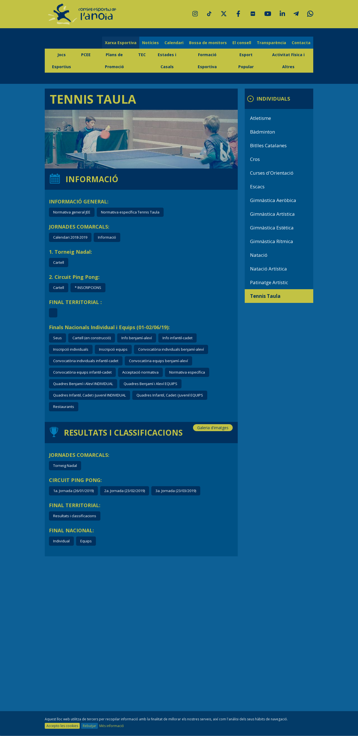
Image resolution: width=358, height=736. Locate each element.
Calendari (173, 42)
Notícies (150, 42)
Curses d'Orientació (271, 173)
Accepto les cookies (62, 725)
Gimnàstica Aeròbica (273, 200)
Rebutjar (89, 725)
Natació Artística (268, 268)
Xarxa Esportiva (120, 42)
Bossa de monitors (208, 42)
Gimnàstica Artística (272, 214)
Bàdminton (262, 132)
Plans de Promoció (114, 60)
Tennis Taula (265, 296)
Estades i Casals (167, 60)
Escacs (257, 186)
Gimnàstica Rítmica (271, 241)
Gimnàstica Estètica (272, 227)
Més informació (111, 725)
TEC (142, 54)
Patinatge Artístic (269, 282)
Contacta (301, 42)
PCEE (86, 54)
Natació (258, 255)
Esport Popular (246, 60)
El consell (241, 42)
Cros (255, 159)
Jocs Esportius (61, 60)
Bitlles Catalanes (268, 145)
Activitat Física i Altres (288, 60)
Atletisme (260, 118)
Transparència (271, 42)
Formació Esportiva (207, 60)
